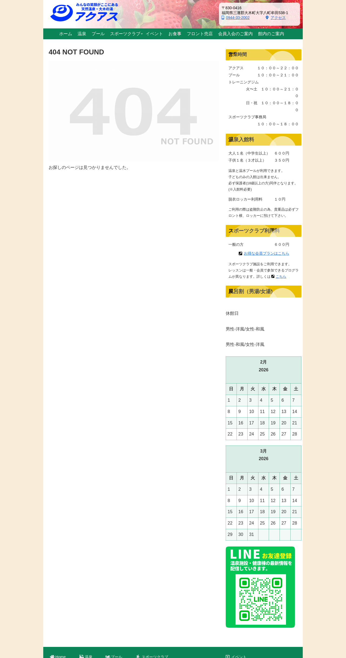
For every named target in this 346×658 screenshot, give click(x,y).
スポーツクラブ (155, 572)
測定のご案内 (155, 593)
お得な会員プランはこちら (266, 253)
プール (116, 572)
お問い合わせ (242, 622)
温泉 (88, 572)
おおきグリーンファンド (252, 615)
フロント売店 (242, 587)
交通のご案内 (242, 608)
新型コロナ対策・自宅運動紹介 (170, 598)
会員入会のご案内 (246, 594)
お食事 (237, 580)
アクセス (276, 17)
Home (60, 572)
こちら (281, 276)
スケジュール (155, 609)
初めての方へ (155, 583)
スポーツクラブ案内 (161, 577)
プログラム (153, 603)
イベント (239, 573)
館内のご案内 (242, 601)
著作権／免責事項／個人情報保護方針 (263, 629)
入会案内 (151, 588)
